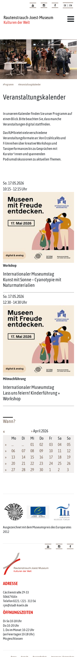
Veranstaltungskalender (30, 84)
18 (59, 457)
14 (23, 457)
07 (23, 450)
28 (23, 469)
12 (68, 450)
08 (32, 450)
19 (68, 457)
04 (59, 444)
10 (51, 450)
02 (41, 444)
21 (23, 463)
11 (59, 450)
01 (32, 444)
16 (41, 457)
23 (41, 463)
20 (13, 463)
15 (32, 457)
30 (41, 469)
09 (41, 450)
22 (32, 463)
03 (51, 444)
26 (68, 463)
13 (13, 457)
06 (13, 450)
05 (68, 444)
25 (59, 463)
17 (51, 457)
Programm (9, 84)
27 (13, 469)
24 (51, 463)
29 (32, 469)
